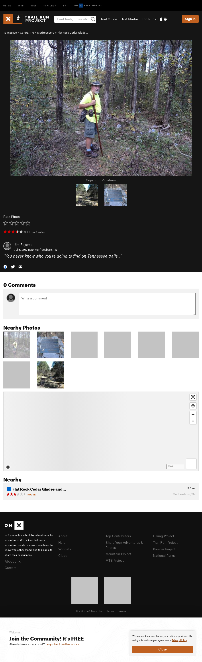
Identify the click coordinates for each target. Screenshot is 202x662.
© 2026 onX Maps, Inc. (89, 610)
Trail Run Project (165, 542)
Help (61, 542)
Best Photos (129, 19)
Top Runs (149, 19)
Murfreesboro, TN (46, 249)
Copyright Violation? (101, 180)
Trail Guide (108, 19)
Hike (34, 5)
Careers (10, 568)
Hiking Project (163, 536)
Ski (65, 5)
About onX (13, 561)
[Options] (191, 464)
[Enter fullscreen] (193, 397)
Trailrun (50, 5)
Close (162, 649)
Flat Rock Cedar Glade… (72, 32)
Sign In (190, 19)
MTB (21, 5)
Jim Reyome (23, 245)
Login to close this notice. (62, 644)
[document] (162, 643)
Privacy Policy (179, 640)
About (62, 536)
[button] (5, 266)
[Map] (101, 431)
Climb (7, 5)
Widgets (64, 549)
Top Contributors (118, 536)
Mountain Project (118, 554)
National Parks (164, 555)
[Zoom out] (193, 421)
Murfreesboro (45, 32)
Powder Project (164, 549)
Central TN (27, 32)
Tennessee (10, 32)
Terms (110, 610)
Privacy (122, 610)
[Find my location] (193, 406)
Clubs (62, 555)
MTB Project (115, 560)
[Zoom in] (193, 414)
